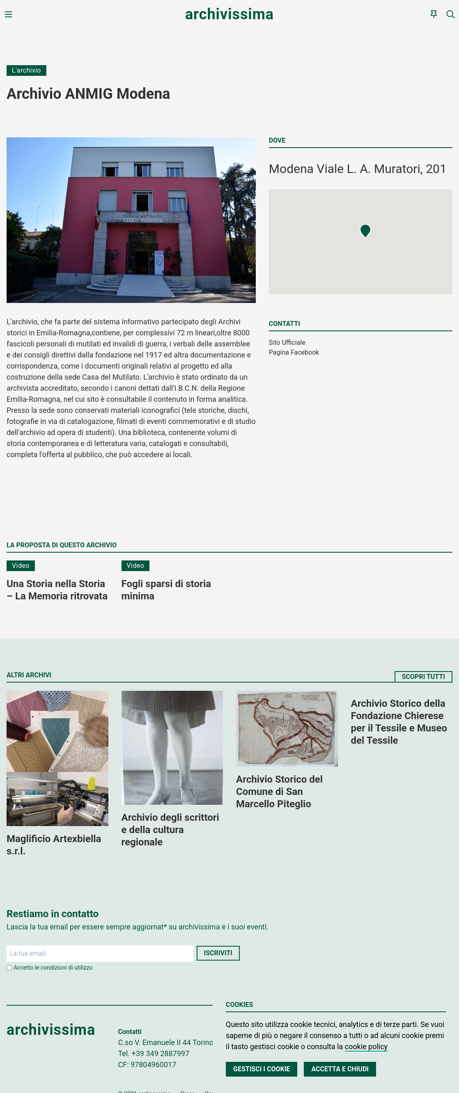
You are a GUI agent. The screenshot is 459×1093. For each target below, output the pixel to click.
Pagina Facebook (294, 352)
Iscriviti (218, 953)
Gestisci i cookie (261, 1069)
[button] (365, 231)
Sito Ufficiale (287, 342)
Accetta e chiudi (340, 1069)
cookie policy (366, 1046)
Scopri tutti (423, 677)
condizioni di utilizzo (66, 967)
